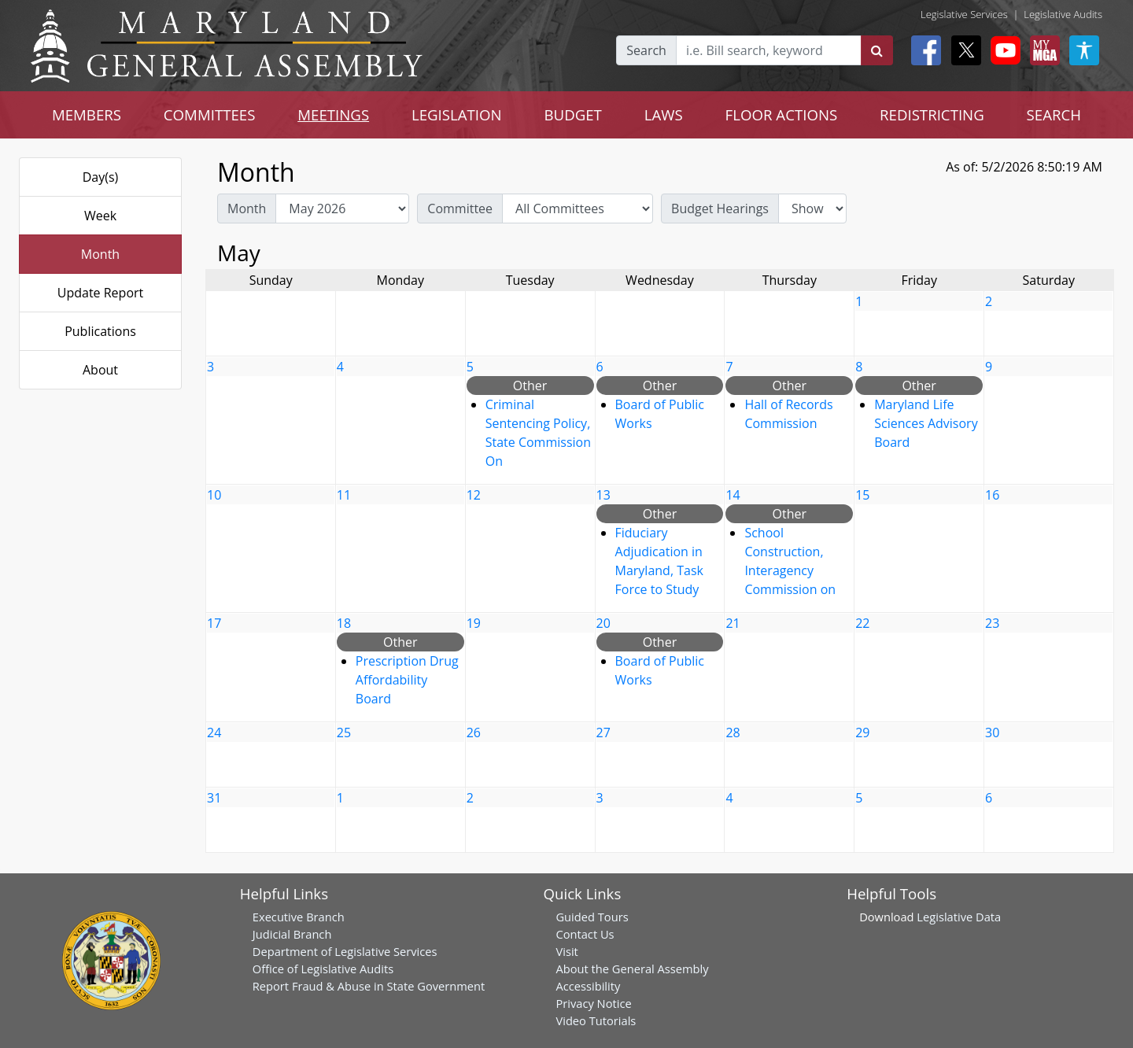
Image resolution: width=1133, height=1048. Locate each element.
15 (862, 495)
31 (214, 797)
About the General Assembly (631, 968)
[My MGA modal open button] (1042, 50)
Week (100, 215)
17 (214, 623)
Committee (460, 208)
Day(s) (101, 177)
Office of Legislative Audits (323, 968)
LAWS (663, 114)
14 (732, 495)
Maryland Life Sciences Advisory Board (925, 423)
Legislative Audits (1063, 14)
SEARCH (1054, 114)
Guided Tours (591, 916)
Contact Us (584, 934)
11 (344, 495)
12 (474, 495)
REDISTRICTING (932, 114)
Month (100, 254)
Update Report (100, 292)
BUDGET (573, 114)
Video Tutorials (595, 1020)
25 (344, 732)
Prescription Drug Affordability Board (407, 679)
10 (214, 495)
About (100, 369)
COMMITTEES (210, 114)
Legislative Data (959, 916)
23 (992, 623)
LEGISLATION (456, 114)
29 (862, 732)
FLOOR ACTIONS (781, 114)
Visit (566, 951)
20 (603, 623)
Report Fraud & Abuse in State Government (369, 986)
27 (603, 732)
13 (603, 495)
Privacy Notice (593, 1003)
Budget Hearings (720, 208)
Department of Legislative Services (345, 951)
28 (732, 732)
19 (474, 623)
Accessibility (587, 986)
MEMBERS (86, 114)
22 (862, 623)
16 (992, 495)
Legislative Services (964, 14)
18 (344, 623)
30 (992, 732)
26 (474, 732)
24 (214, 732)
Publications (100, 331)
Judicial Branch (292, 934)
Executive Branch (299, 916)
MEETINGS (333, 114)
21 (732, 623)
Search (646, 50)
